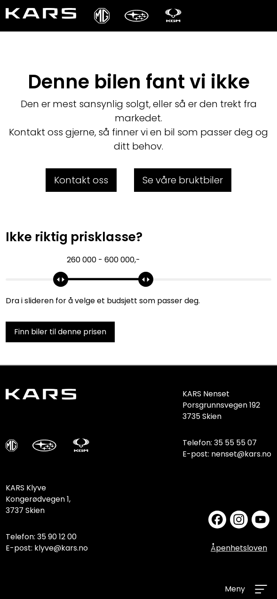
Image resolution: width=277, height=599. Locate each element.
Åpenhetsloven (239, 548)
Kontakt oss (81, 180)
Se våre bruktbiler (182, 180)
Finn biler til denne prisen (60, 331)
